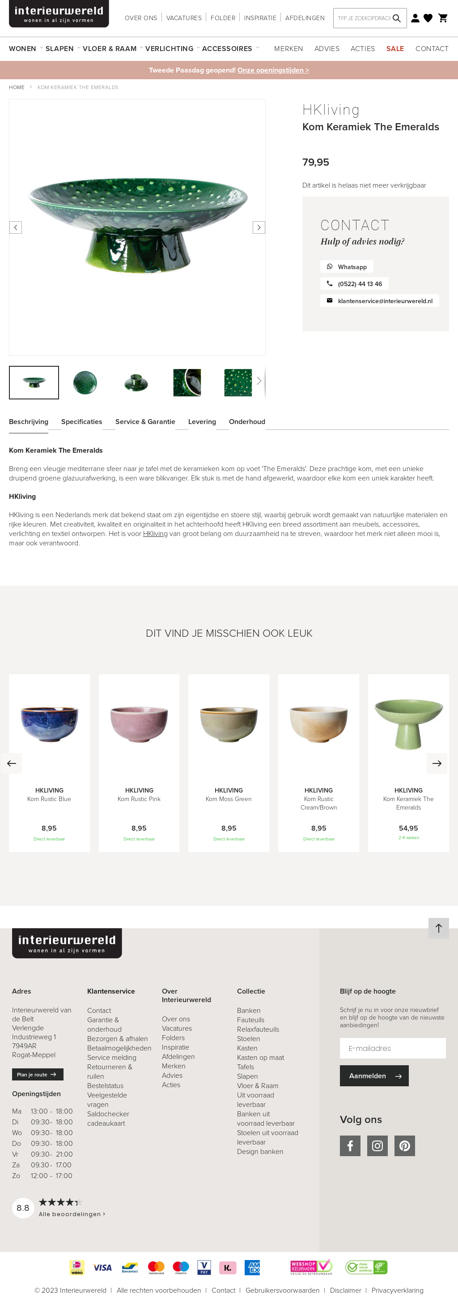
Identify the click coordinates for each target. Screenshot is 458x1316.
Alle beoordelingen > (72, 1214)
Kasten (247, 1048)
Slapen (247, 1076)
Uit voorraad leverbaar (255, 1100)
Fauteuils (250, 1020)
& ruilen (109, 1071)
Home (17, 87)
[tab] (35, 420)
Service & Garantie (145, 420)
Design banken (260, 1151)
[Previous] (10, 763)
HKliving (155, 533)
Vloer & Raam (258, 1085)
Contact (432, 48)
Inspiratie (260, 18)
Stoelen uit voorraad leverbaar (267, 1137)
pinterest (404, 1146)
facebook (350, 1146)
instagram (377, 1146)
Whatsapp (352, 267)
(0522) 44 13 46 (360, 284)
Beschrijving (28, 420)
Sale (395, 48)
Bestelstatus (105, 1085)
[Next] (447, 763)
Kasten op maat (260, 1057)
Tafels (245, 1067)
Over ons (141, 18)
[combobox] (370, 18)
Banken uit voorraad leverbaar (266, 1118)
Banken (249, 1010)
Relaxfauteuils (258, 1029)
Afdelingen (305, 18)
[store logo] (59, 14)
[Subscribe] (374, 1075)
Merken (288, 48)
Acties (363, 48)
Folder (223, 18)
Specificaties (81, 420)
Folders (173, 1038)
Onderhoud (247, 420)
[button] (85, 382)
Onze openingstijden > (273, 70)
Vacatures (184, 18)
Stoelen (248, 1038)
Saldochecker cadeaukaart (108, 1118)
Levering (202, 420)
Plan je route (32, 1075)
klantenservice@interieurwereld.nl (385, 301)
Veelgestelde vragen (107, 1100)
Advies (326, 48)
